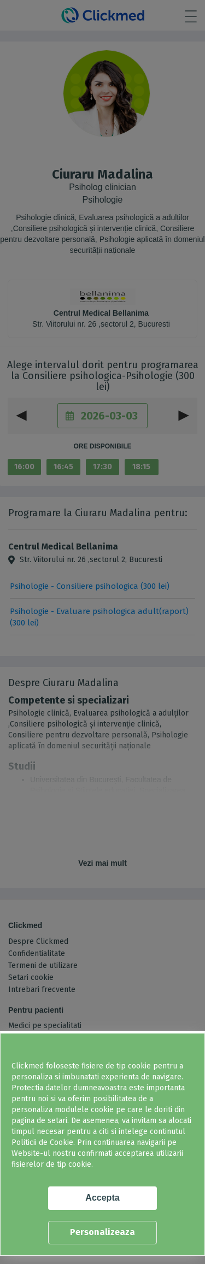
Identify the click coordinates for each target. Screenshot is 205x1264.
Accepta (102, 1197)
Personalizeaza (102, 1232)
